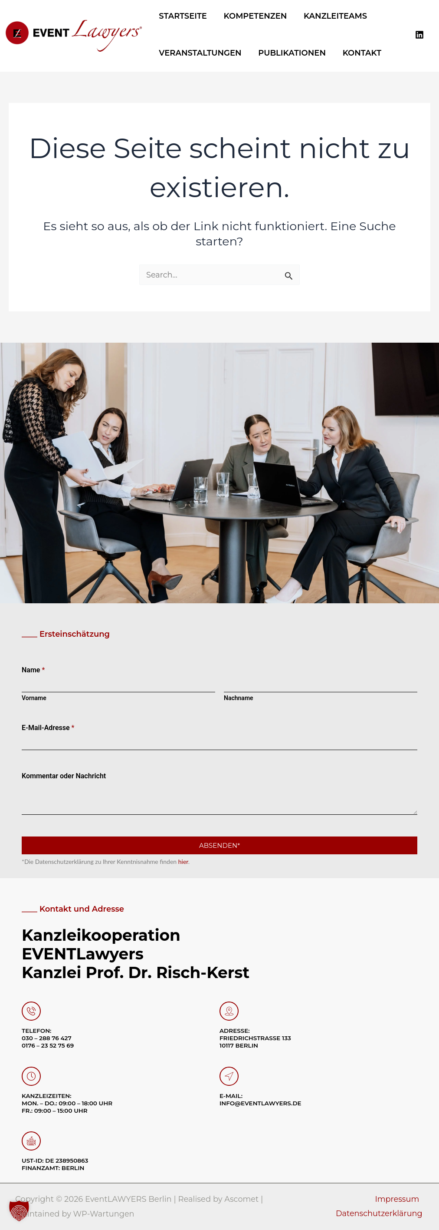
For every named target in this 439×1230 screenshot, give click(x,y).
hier (183, 862)
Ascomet (241, 1199)
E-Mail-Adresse (48, 728)
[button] (19, 1211)
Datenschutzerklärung (380, 1214)
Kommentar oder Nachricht (64, 776)
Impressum (397, 1199)
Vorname (34, 698)
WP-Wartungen (104, 1214)
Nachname (238, 698)
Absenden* (219, 846)
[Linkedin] (419, 34)
